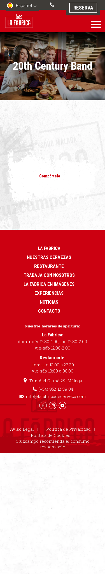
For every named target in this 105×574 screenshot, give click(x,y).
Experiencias (49, 293)
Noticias (49, 302)
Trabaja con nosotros (49, 275)
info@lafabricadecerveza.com (56, 396)
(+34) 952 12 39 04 (53, 3)
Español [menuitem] (24, 5)
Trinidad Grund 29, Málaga (55, 380)
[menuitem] (22, 6)
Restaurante (49, 266)
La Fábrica (49, 248)
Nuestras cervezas (49, 257)
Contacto (49, 311)
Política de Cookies (50, 435)
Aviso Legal (22, 429)
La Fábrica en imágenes (49, 284)
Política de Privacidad (68, 429)
